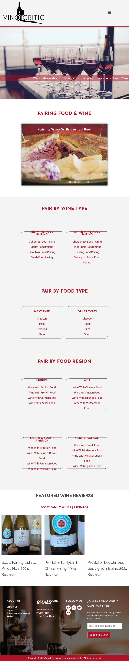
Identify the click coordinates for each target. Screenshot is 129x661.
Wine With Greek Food (87, 445)
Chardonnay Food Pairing (87, 241)
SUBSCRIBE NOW (99, 635)
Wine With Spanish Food (87, 466)
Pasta (87, 323)
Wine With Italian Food (42, 403)
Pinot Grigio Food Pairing (87, 246)
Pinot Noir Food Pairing (42, 252)
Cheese (87, 318)
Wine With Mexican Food (41, 468)
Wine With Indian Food (87, 392)
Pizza (87, 329)
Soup (87, 334)
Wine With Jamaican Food (42, 463)
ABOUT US (13, 601)
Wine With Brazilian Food (41, 447)
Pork (42, 323)
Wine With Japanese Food (87, 397)
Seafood (42, 329)
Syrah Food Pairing (42, 257)
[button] (109, 13)
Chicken (42, 318)
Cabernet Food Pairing (42, 241)
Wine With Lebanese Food (87, 450)
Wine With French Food (42, 392)
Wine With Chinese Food (87, 387)
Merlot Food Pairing (42, 246)
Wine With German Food (42, 397)
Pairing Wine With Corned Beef (64, 129)
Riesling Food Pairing (87, 252)
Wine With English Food (42, 387)
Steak (42, 334)
